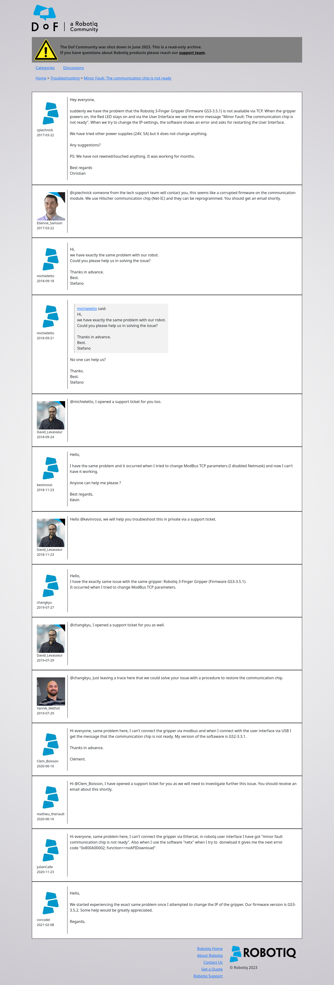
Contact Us (213, 962)
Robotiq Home (210, 948)
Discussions (73, 67)
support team (192, 52)
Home (41, 78)
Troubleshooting (65, 78)
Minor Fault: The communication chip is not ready (127, 78)
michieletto (87, 308)
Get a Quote (212, 969)
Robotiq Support (208, 976)
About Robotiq (210, 955)
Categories (45, 67)
